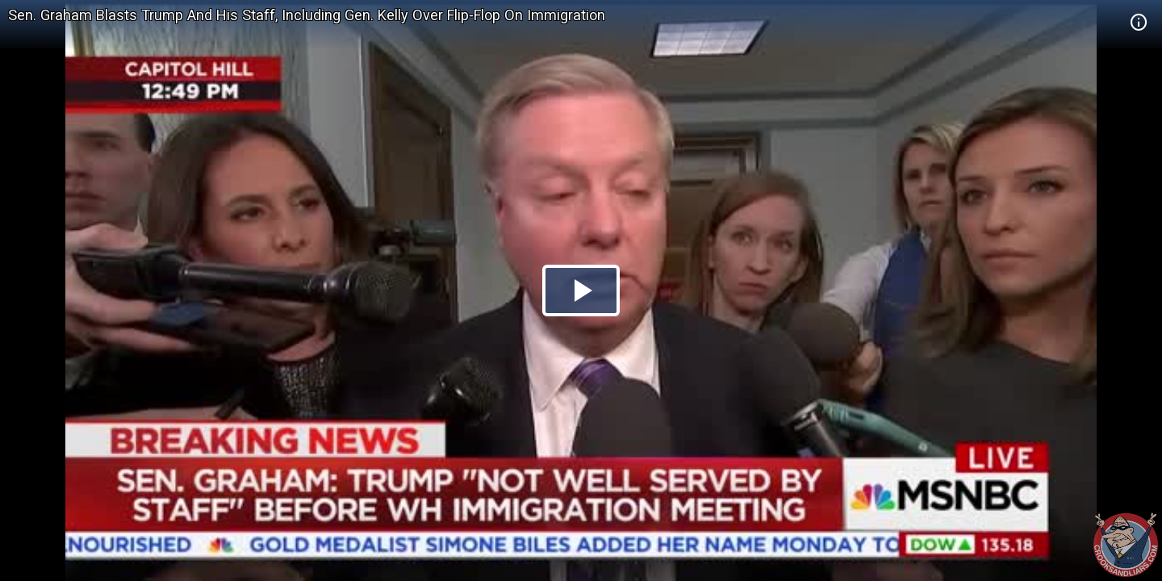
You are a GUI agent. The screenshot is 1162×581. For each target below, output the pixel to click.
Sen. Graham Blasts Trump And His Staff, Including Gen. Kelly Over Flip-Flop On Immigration (306, 14)
